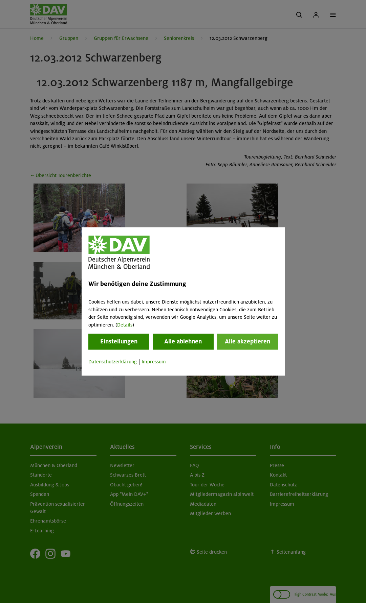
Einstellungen (118, 341)
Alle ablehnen (183, 341)
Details (124, 325)
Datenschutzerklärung (112, 362)
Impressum (154, 362)
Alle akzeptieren (247, 341)
